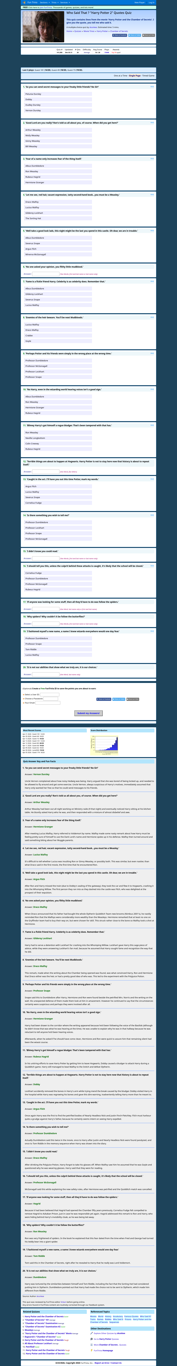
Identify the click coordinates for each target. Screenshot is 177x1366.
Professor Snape (34, 376)
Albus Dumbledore (35, 165)
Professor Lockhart (35, 371)
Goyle (28, 341)
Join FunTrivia (46, 7)
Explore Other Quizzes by (109, 1333)
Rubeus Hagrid (33, 176)
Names (100, 1319)
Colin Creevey (32, 443)
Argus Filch (31, 248)
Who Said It (118, 1319)
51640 (107, 52)
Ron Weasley (32, 171)
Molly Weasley (33, 135)
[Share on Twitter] (134, 35)
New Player (140, 2)
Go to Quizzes (106, 1339)
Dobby (29, 99)
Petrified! (30, 1346)
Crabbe (29, 335)
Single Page (135, 75)
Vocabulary (118, 1316)
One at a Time (120, 75)
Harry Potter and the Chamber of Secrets (44, 1316)
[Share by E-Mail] (148, 35)
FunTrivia (103, 1350)
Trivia (54, 2)
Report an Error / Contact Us (108, 1363)
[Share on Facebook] (119, 35)
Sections (44, 2)
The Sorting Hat (33, 218)
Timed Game (148, 75)
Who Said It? (145, 1316)
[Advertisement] (88, 61)
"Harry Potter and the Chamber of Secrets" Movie (48, 1333)
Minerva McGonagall (36, 254)
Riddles (108, 1319)
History (108, 1316)
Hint (152, 86)
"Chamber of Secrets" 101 (37, 1320)
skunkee (93, 27)
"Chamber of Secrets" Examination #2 (43, 1326)
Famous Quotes (131, 1316)
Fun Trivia (30, 2)
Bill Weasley (31, 146)
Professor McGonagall (36, 366)
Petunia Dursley (33, 93)
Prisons (128, 1319)
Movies (93, 1316)
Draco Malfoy (32, 201)
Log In (151, 2)
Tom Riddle (31, 649)
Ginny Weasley (33, 140)
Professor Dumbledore (37, 360)
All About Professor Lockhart (38, 1343)
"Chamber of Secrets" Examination (41, 1323)
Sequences (114, 1322)
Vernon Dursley (33, 110)
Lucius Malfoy (32, 207)
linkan (63, 1302)
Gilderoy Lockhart (34, 212)
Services (64, 2)
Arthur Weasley (33, 129)
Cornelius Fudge (34, 502)
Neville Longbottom (35, 438)
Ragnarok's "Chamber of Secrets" (40, 1336)
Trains (93, 1319)
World (100, 1316)
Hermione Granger (35, 182)
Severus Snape (33, 243)
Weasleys (29, 1330)
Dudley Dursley (33, 104)
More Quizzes (110, 1344)
